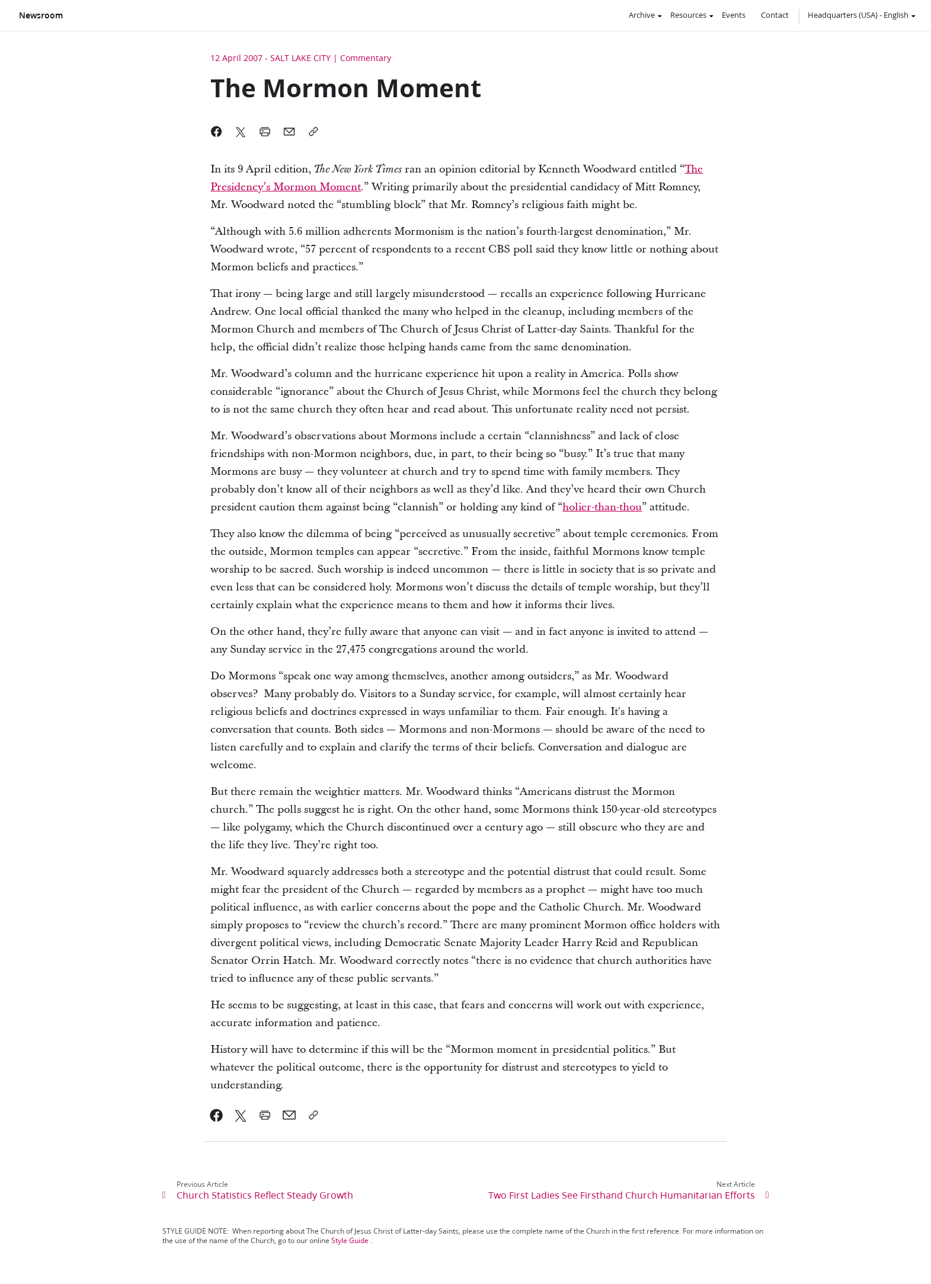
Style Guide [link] (350, 1240)
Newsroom (41, 15)
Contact (775, 14)
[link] (216, 1115)
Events (734, 14)
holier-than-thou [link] (602, 507)
